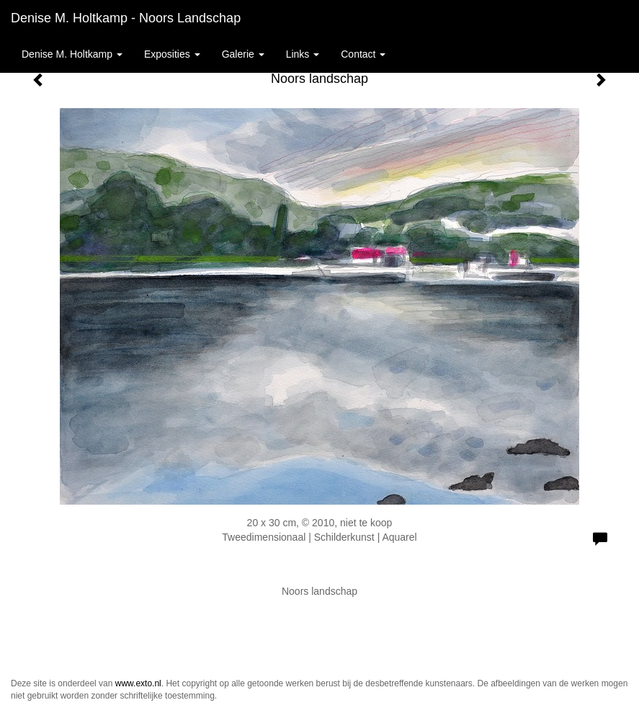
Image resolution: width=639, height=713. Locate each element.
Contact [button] (363, 54)
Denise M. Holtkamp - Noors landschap (126, 18)
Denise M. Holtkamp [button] (72, 54)
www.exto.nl (138, 683)
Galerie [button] (243, 54)
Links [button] (303, 54)
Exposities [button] (172, 54)
